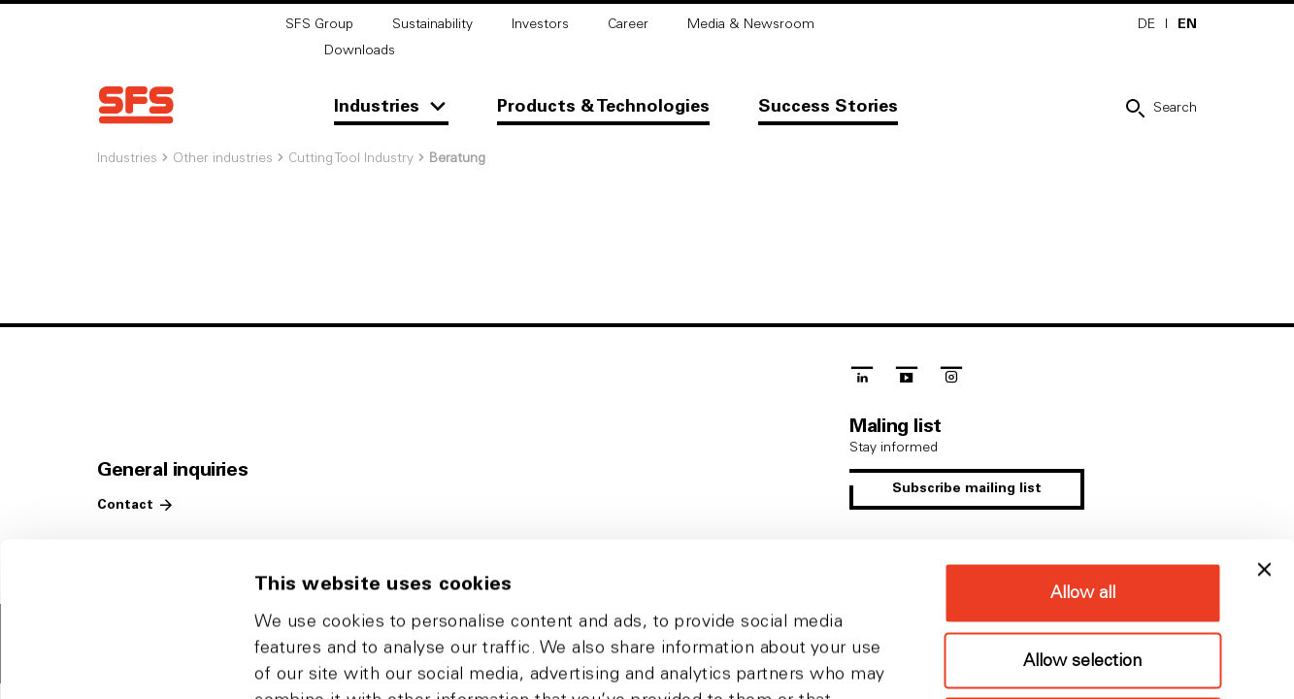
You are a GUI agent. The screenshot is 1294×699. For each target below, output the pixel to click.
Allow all (1082, 439)
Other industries (223, 158)
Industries (376, 107)
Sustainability (432, 24)
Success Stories (828, 107)
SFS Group (319, 24)
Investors (540, 24)
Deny (1082, 572)
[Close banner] (1264, 415)
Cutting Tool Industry (351, 158)
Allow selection (1082, 507)
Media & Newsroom (750, 24)
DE (1146, 24)
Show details (1019, 660)
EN (1187, 24)
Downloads (359, 50)
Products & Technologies (603, 107)
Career (628, 24)
